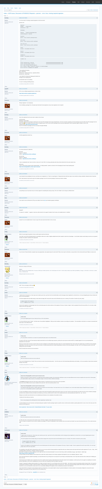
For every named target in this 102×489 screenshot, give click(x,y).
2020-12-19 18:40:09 (23, 88)
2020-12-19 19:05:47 (23, 197)
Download (98, 2)
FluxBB (96, 484)
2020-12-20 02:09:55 (23, 282)
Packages (68, 2)
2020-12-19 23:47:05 (23, 249)
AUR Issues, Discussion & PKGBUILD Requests (21, 13)
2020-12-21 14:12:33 (23, 332)
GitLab (82, 2)
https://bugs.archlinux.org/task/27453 (26, 453)
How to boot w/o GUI (30, 407)
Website (7, 244)
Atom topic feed (95, 483)
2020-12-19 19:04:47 (23, 188)
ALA (45, 200)
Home (63, 2)
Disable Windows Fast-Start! (40, 407)
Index (5, 8)
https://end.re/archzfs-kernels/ (32, 124)
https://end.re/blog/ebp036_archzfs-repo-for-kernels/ (29, 166)
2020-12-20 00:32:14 (23, 263)
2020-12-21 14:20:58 (23, 353)
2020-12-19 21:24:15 (23, 217)
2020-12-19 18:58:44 (23, 173)
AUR (93, 2)
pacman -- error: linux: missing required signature (49, 13)
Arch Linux (7, 2)
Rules (8, 8)
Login (20, 8)
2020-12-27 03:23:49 (23, 430)
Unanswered (95, 9)
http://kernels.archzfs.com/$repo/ (29, 154)
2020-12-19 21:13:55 (23, 207)
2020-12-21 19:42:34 (23, 411)
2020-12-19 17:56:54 (23, 17)
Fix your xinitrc (49, 407)
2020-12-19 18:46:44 (23, 114)
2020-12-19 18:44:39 (23, 100)
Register (15, 8)
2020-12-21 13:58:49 (23, 313)
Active (91, 9)
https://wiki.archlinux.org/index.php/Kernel (27, 93)
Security (88, 2)
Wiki (78, 2)
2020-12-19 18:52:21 (23, 132)
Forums (74, 2)
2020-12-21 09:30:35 (23, 292)
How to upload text (22, 407)
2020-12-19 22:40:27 (23, 231)
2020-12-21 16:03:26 (23, 372)
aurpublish (35, 472)
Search (11, 8)
